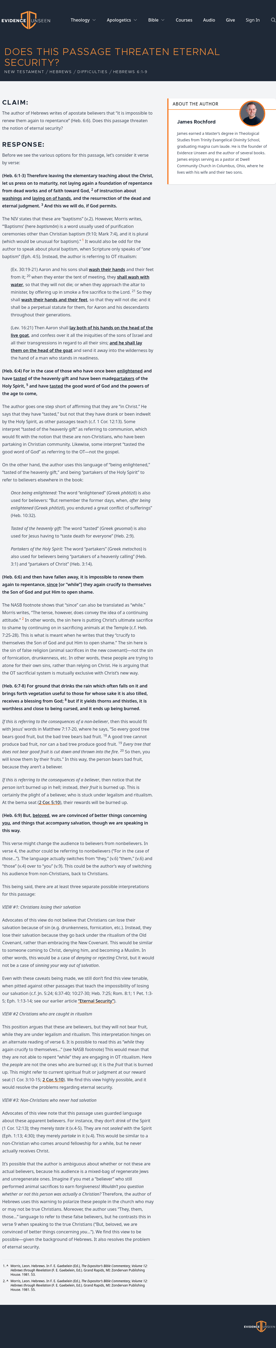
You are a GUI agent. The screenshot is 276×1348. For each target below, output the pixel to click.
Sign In (253, 20)
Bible (153, 20)
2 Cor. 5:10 (49, 802)
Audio (209, 20)
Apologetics (119, 20)
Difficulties (92, 72)
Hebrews (61, 72)
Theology (80, 20)
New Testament (24, 72)
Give (230, 20)
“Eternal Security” (96, 1001)
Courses (184, 20)
